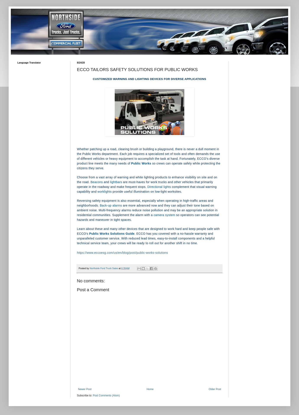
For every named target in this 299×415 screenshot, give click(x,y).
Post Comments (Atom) (106, 395)
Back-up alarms (111, 205)
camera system (164, 215)
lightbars (116, 182)
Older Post (215, 389)
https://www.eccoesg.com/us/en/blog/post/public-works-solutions (122, 252)
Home (150, 389)
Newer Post (84, 389)
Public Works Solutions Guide (111, 233)
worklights (105, 191)
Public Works (141, 163)
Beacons (97, 182)
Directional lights (159, 187)
